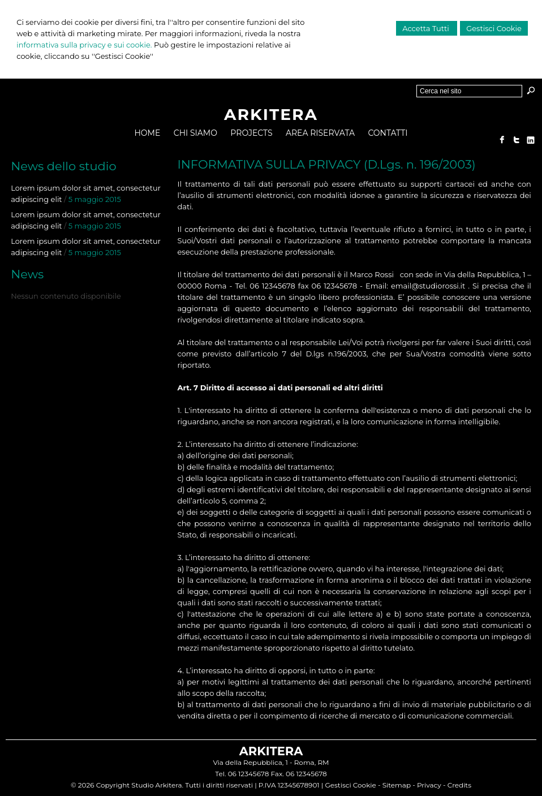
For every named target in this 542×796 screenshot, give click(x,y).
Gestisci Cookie (494, 28)
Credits (459, 785)
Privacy (429, 785)
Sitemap (396, 785)
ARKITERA (271, 114)
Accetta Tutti (426, 28)
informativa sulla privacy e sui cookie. (84, 44)
